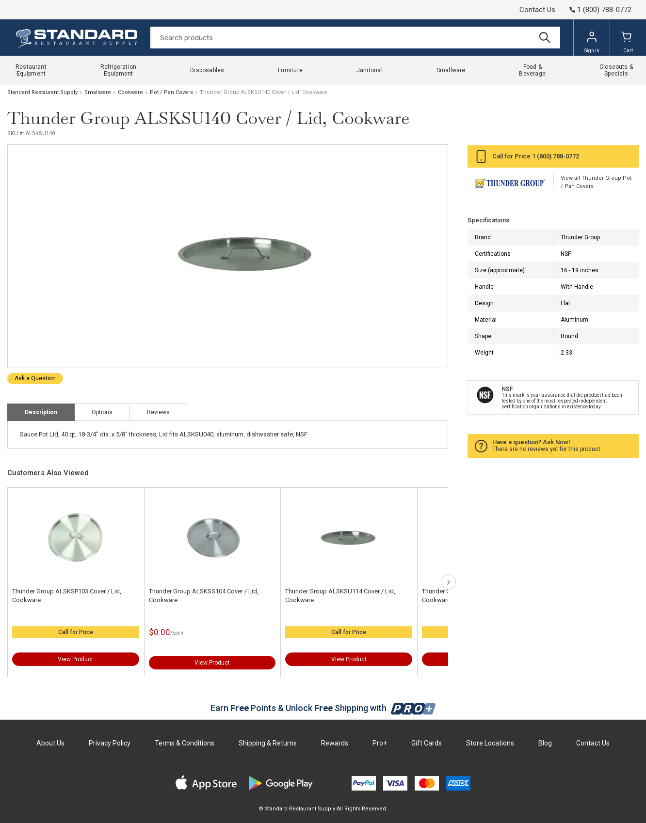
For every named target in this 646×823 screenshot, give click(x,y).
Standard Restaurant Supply (42, 92)
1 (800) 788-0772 (555, 156)
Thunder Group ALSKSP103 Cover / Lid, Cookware (66, 596)
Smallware (97, 92)
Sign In (591, 42)
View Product (75, 659)
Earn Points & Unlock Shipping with (323, 708)
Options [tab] (102, 412)
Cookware (130, 92)
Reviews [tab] (158, 412)
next (448, 582)
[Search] (355, 37)
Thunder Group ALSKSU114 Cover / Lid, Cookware (340, 596)
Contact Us (537, 9)
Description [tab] (41, 412)
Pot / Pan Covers (171, 92)
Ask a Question (35, 378)
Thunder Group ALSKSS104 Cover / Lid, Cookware (203, 596)
